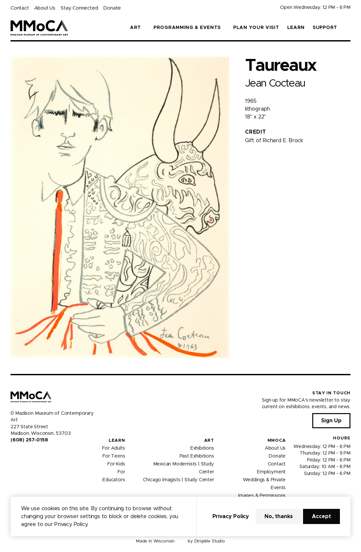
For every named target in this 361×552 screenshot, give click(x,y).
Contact (20, 8)
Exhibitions (202, 448)
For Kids (116, 464)
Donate (112, 8)
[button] (347, 27)
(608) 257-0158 (29, 440)
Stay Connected (79, 8)
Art (209, 440)
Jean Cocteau (275, 83)
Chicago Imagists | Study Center (178, 480)
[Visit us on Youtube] (29, 454)
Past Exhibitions (197, 456)
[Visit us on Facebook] (13, 454)
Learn (296, 27)
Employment (271, 472)
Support (325, 27)
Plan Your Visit (256, 27)
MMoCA (276, 440)
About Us (44, 8)
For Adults (113, 448)
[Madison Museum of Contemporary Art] (39, 28)
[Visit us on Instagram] (21, 454)
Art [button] (135, 27)
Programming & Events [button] (187, 27)
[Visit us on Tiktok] (37, 454)
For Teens (113, 456)
